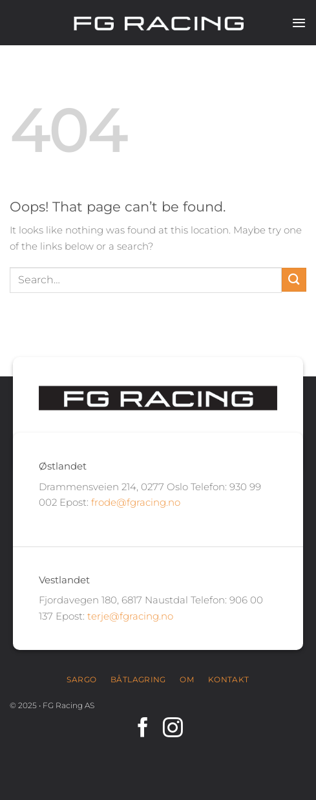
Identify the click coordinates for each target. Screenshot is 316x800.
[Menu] (298, 22)
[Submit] (294, 280)
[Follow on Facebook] (143, 729)
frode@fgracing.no (135, 502)
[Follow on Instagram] (173, 729)
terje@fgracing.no (130, 616)
